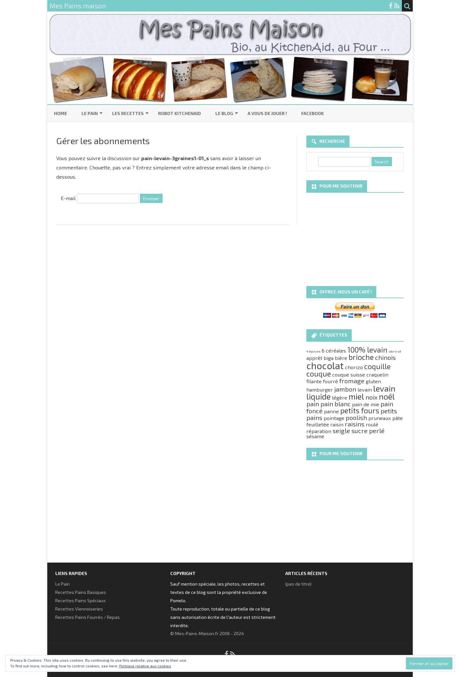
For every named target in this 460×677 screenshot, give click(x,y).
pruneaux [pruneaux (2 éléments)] (379, 418)
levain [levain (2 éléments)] (364, 389)
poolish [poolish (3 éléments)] (356, 417)
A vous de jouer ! (267, 113)
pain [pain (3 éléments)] (312, 404)
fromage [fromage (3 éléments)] (351, 381)
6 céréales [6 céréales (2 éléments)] (334, 350)
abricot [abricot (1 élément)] (395, 351)
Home (60, 113)
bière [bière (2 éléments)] (341, 358)
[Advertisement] (355, 237)
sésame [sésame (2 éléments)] (315, 436)
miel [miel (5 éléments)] (356, 396)
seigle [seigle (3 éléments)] (341, 430)
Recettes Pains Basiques (80, 592)
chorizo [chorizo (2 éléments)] (354, 367)
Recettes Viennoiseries (79, 608)
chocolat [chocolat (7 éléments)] (325, 365)
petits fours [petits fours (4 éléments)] (359, 410)
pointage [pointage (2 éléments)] (334, 418)
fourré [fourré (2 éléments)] (330, 381)
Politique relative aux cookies (145, 666)
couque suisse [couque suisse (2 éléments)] (348, 374)
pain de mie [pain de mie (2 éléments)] (365, 404)
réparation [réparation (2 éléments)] (318, 431)
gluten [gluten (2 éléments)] (373, 381)
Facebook (312, 113)
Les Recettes (128, 113)
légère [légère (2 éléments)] (339, 397)
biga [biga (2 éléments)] (329, 358)
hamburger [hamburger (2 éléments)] (319, 389)
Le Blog (224, 113)
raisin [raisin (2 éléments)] (336, 424)
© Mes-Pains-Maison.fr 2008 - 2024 (207, 633)
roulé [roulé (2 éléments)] (372, 424)
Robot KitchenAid (179, 113)
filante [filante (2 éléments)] (314, 381)
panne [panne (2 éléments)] (331, 411)
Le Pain (89, 113)
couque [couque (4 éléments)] (318, 373)
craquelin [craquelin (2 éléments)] (377, 374)
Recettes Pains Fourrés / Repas (87, 617)
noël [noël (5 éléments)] (387, 396)
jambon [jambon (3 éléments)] (345, 389)
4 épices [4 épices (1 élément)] (313, 351)
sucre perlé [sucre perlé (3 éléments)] (368, 430)
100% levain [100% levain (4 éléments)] (367, 349)
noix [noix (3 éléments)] (371, 397)
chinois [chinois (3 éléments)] (385, 357)
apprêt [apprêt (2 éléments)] (314, 358)
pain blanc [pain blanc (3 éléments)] (335, 404)
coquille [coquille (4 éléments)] (377, 366)
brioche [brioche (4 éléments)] (361, 357)
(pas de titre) (298, 584)
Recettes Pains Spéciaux (80, 600)
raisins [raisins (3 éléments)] (354, 424)
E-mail (68, 198)
